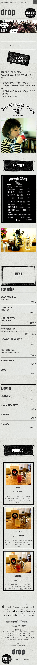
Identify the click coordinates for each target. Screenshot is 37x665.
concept (25, 606)
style (32, 606)
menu (17, 606)
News (31, 614)
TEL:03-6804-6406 (18, 626)
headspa (14, 610)
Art (7, 614)
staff (9, 606)
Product (15, 614)
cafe (21, 610)
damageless (30, 610)
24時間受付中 (30, 13)
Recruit (24, 614)
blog (6, 610)
